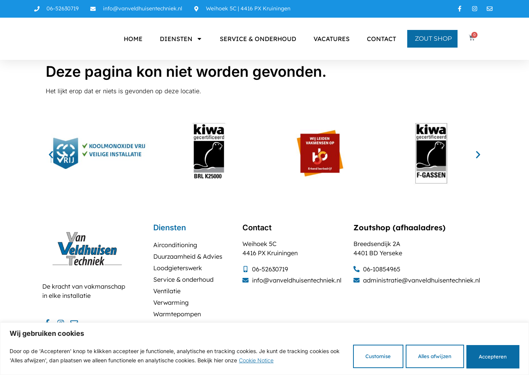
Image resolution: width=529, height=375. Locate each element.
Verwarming (171, 302)
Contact (381, 39)
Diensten (181, 39)
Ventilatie (167, 291)
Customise (353, 355)
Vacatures (331, 39)
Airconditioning (175, 245)
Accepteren (488, 355)
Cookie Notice (287, 360)
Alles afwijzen (421, 355)
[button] (51, 154)
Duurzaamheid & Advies (187, 256)
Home (133, 39)
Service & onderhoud (258, 39)
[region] (264, 348)
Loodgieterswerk (177, 268)
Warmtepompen (177, 314)
